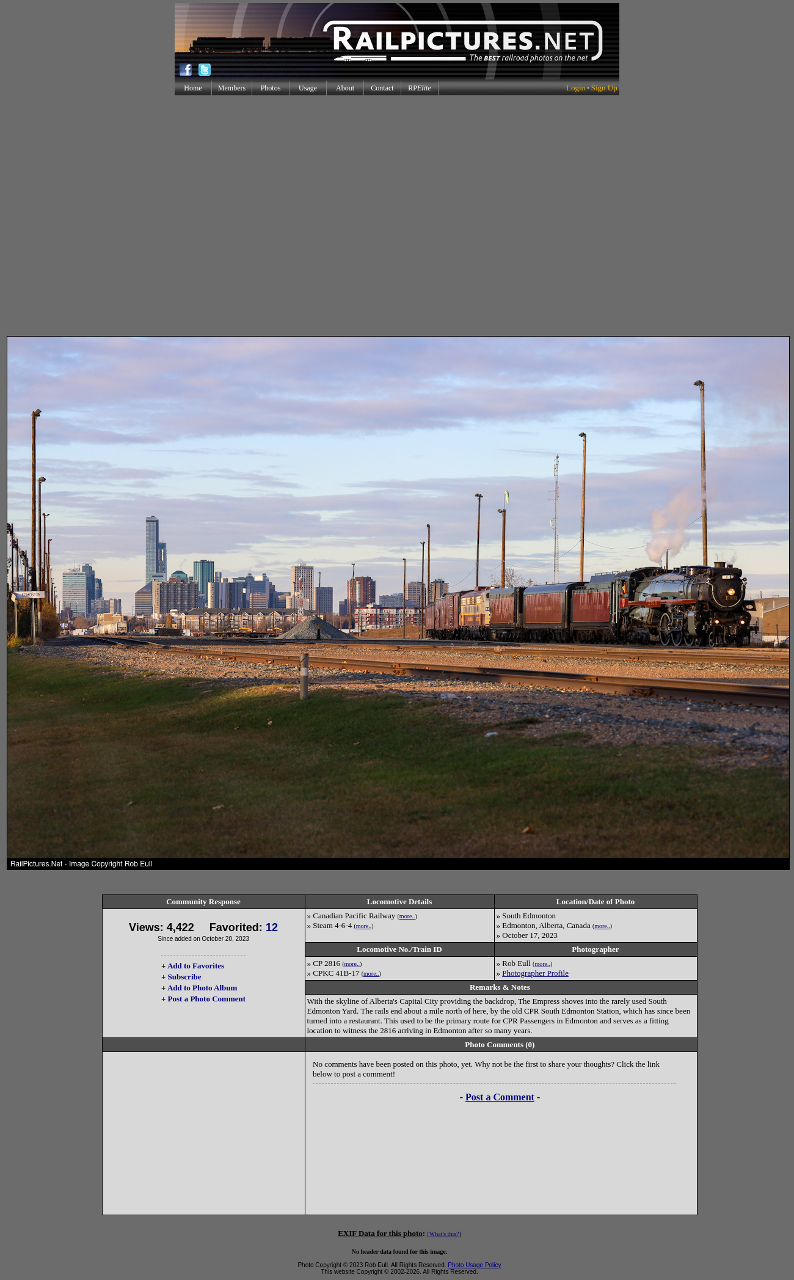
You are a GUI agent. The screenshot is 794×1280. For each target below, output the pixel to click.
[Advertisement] (394, 215)
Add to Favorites (195, 965)
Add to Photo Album (202, 987)
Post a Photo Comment (207, 998)
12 (272, 927)
